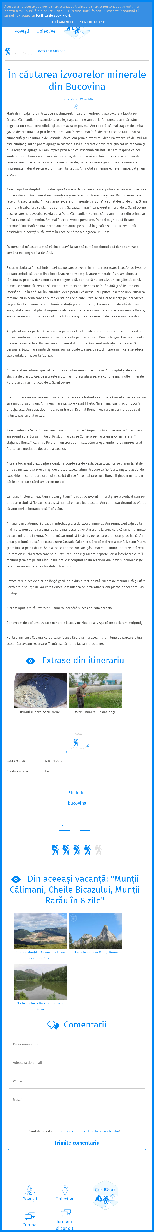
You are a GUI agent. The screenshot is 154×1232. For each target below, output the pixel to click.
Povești (30, 1199)
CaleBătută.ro (105, 1195)
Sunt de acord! (92, 22)
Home (7, 51)
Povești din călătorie (51, 51)
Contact (30, 1225)
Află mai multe (63, 22)
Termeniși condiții (66, 1225)
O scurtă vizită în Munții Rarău (96, 952)
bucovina (77, 803)
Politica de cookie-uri (53, 15)
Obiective (64, 1199)
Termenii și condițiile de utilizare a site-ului (87, 1131)
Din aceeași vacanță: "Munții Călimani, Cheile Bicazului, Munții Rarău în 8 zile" (75, 890)
